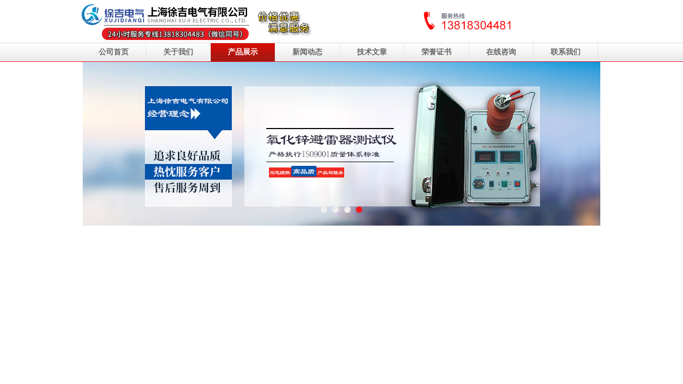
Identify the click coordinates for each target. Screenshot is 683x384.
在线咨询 (501, 52)
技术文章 (372, 52)
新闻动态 (307, 52)
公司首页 (114, 52)
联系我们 (566, 52)
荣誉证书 (436, 52)
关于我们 (178, 52)
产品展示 (243, 52)
